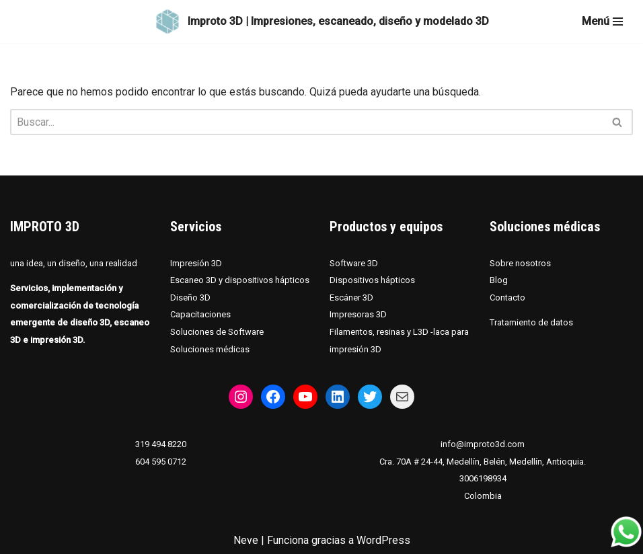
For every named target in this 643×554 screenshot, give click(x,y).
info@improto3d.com (483, 444)
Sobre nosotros (520, 263)
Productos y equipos (386, 227)
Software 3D (354, 263)
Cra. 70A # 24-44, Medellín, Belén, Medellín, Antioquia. (482, 462)
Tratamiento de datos (531, 323)
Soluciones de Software (217, 332)
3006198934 (482, 479)
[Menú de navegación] (602, 21)
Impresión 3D (196, 263)
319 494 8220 (160, 444)
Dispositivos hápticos (372, 280)
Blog (499, 280)
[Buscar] (306, 122)
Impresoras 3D (358, 315)
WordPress (383, 540)
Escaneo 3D (194, 280)
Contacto (507, 297)
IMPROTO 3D (44, 227)
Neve (245, 540)
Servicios (195, 227)
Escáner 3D (351, 297)
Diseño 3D (190, 297)
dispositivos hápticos (267, 280)
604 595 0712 (160, 462)
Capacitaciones (200, 315)
